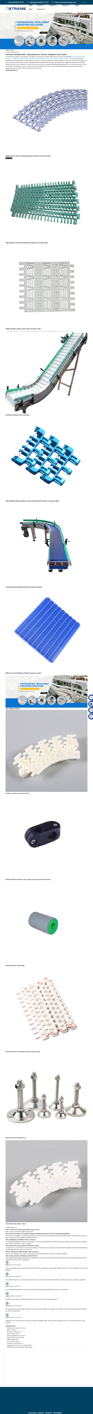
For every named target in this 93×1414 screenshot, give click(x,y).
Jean (13, 1286)
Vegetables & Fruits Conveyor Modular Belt (24, 58)
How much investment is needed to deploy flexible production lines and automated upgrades (38, 1233)
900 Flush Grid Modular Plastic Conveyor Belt (23, 673)
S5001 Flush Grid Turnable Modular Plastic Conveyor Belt (28, 156)
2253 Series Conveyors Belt (45, 58)
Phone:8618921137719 (16, 2)
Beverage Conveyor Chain (14, 1332)
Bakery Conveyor (12, 1330)
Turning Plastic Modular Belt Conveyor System (24, 587)
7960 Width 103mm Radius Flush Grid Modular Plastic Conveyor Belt (32, 501)
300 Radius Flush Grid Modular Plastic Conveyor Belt (23, 1051)
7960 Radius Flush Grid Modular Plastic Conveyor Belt (27, 243)
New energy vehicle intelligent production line (21, 1256)
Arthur (13, 1317)
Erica (13, 1276)
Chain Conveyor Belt (13, 1334)
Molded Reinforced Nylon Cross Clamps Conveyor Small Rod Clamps (28, 879)
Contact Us (41, 9)
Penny (13, 1305)
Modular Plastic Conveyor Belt (15, 1337)
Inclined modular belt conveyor (18, 415)
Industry (66, 5)
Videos (77, 5)
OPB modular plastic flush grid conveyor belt (23, 329)
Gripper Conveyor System (61, 58)
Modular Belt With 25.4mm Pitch (16, 1335)
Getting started (10, 50)
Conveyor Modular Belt (12, 52)
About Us (41, 5)
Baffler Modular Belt (12, 1339)
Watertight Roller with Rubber (15, 965)
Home (30, 5)
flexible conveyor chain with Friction (17, 793)
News (30, 9)
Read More (9, 158)
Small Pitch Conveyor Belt (14, 1343)
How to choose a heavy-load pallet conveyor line (22, 1229)
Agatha (14, 1296)
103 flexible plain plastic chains (16, 1224)
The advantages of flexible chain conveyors (21, 1239)
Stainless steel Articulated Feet (16, 1137)
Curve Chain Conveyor (13, 1341)
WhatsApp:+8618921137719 (39, 2)
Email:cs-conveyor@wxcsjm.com (65, 2)
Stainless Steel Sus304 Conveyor (16, 1328)
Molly (13, 1265)
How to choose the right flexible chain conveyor (22, 1251)
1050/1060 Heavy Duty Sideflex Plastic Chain (20, 1347)
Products (53, 5)
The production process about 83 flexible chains (22, 1245)
